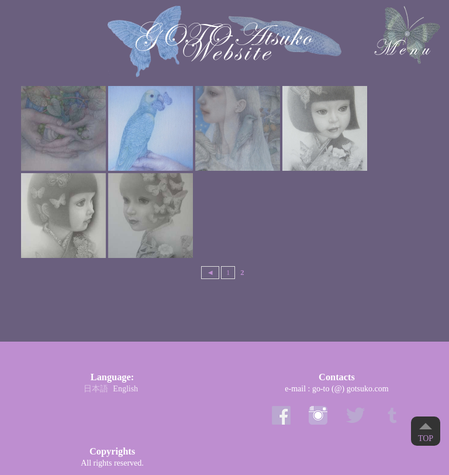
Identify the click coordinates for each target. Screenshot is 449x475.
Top (425, 438)
